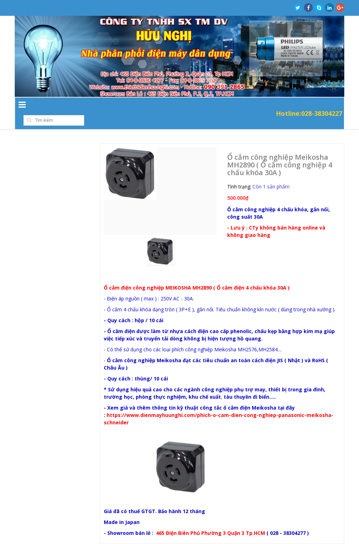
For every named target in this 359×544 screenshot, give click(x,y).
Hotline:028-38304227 (309, 106)
